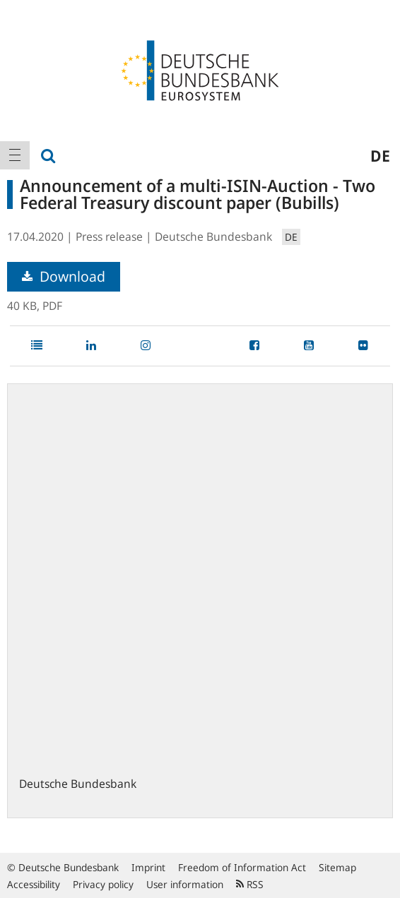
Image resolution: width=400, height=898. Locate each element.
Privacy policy (103, 884)
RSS (250, 884)
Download (63, 276)
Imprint (148, 867)
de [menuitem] (380, 155)
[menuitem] (15, 155)
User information (184, 884)
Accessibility (33, 884)
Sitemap (337, 867)
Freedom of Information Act (242, 867)
